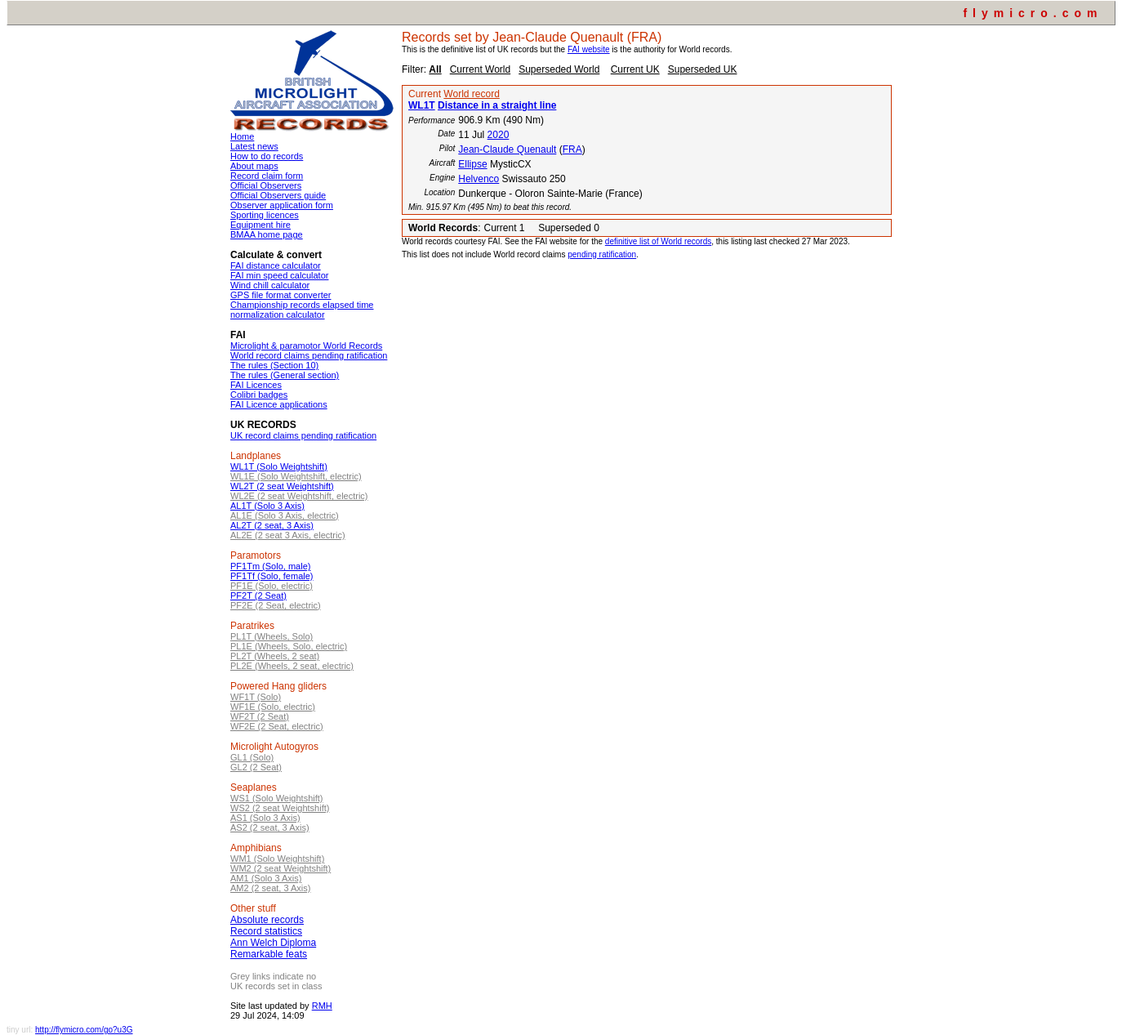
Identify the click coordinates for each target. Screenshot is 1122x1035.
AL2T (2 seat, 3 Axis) (272, 525)
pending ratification (602, 254)
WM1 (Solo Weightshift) (277, 858)
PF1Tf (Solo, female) (271, 576)
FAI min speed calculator (279, 275)
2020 (499, 135)
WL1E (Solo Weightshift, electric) (296, 476)
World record (471, 94)
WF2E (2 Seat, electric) (276, 726)
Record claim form (266, 176)
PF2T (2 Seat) (258, 595)
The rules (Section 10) (274, 365)
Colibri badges (258, 394)
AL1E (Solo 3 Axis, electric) (284, 515)
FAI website (589, 49)
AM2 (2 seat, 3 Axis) (270, 888)
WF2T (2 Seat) (259, 716)
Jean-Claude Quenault (507, 149)
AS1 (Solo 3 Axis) (265, 818)
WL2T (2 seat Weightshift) (282, 486)
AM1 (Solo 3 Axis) (265, 878)
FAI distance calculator (275, 265)
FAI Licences (256, 385)
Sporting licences (264, 215)
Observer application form (281, 205)
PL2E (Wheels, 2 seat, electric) (292, 666)
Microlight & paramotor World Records (306, 345)
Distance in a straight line (497, 105)
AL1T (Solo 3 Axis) (267, 506)
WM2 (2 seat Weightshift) (280, 868)
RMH (322, 1005)
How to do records (266, 156)
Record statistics (266, 931)
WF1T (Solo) (255, 697)
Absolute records (267, 920)
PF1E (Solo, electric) (271, 586)
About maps (254, 166)
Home (242, 136)
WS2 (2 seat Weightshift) (279, 808)
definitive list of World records (658, 241)
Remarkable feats (268, 954)
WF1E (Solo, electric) (272, 707)
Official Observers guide (278, 195)
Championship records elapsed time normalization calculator (301, 309)
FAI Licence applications (278, 404)
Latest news (254, 146)
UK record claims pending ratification (303, 435)
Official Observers (265, 185)
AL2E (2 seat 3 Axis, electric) (287, 535)
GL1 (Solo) (252, 757)
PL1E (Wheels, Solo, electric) (288, 646)
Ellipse (472, 164)
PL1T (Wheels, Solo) (271, 636)
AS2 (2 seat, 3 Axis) (269, 827)
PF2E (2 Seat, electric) (275, 605)
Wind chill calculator (269, 285)
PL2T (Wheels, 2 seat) (274, 656)
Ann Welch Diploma (273, 942)
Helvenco (478, 179)
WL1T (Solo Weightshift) (278, 466)
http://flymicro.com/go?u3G (84, 1029)
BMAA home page (266, 234)
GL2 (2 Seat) (256, 767)
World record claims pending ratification (308, 355)
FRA (572, 149)
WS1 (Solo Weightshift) (276, 798)
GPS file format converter (281, 295)
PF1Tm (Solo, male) (270, 566)
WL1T (421, 105)
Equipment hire (260, 225)
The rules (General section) (284, 375)
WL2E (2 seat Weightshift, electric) (299, 496)
